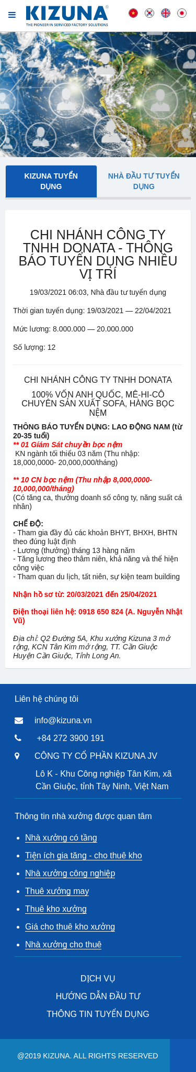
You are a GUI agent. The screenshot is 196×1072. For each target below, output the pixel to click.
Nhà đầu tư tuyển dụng (144, 181)
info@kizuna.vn (63, 720)
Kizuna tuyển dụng (51, 181)
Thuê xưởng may (57, 891)
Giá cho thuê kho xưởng (70, 926)
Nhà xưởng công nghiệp (70, 873)
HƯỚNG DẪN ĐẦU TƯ (98, 996)
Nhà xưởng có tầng (61, 837)
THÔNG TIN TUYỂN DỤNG (98, 1014)
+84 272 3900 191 (70, 738)
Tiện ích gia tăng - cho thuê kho (83, 855)
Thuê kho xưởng (56, 908)
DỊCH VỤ (98, 978)
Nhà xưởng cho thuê (63, 944)
